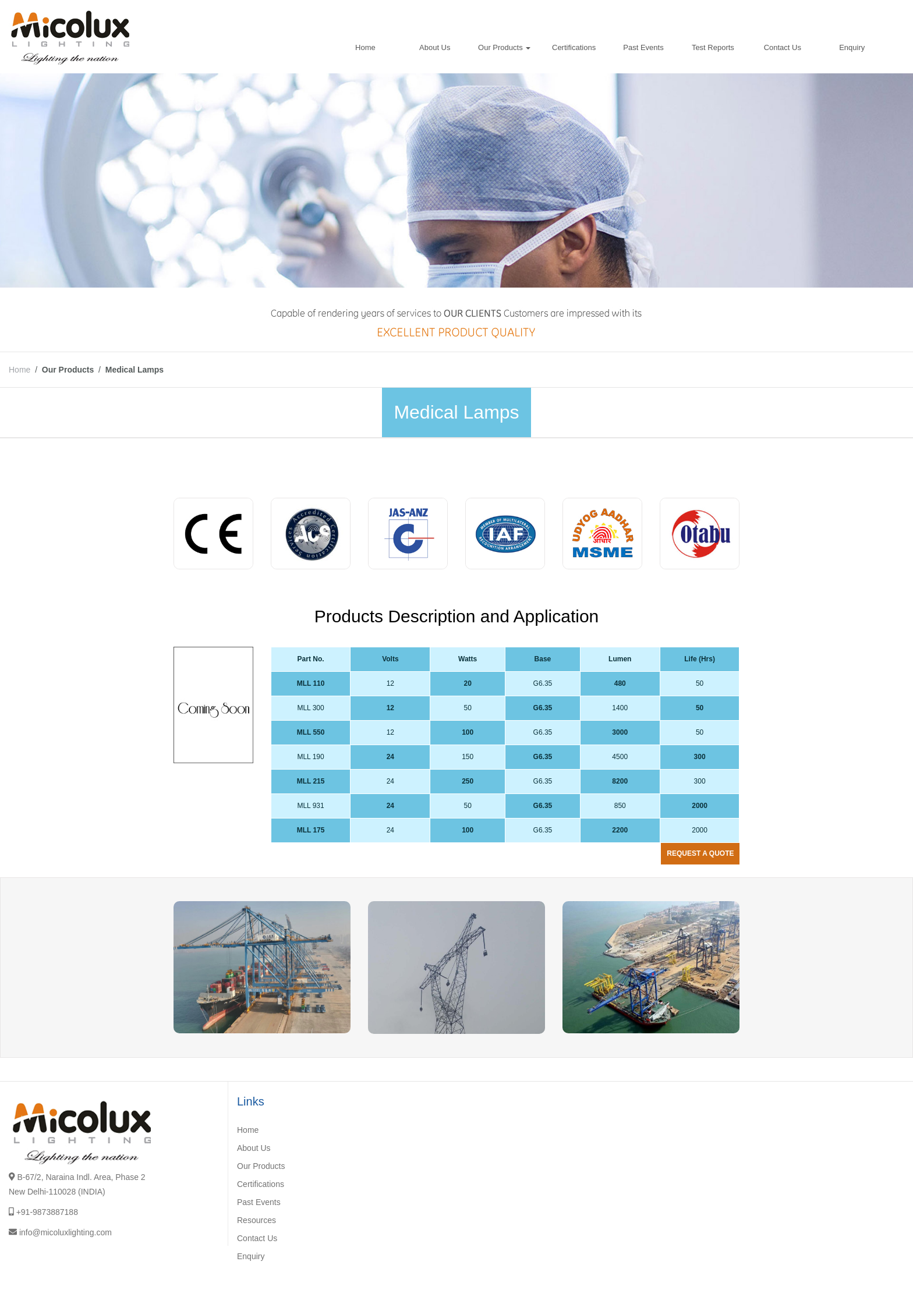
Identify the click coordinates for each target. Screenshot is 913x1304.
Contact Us (782, 47)
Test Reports (713, 47)
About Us (434, 47)
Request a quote (700, 853)
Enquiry (852, 47)
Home (365, 47)
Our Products (504, 47)
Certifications (574, 47)
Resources (256, 1220)
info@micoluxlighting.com (65, 1232)
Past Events (643, 47)
